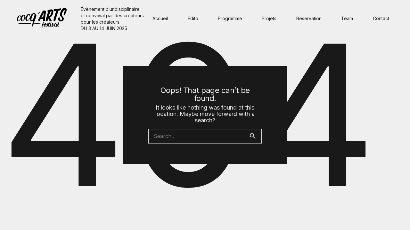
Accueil (160, 18)
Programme (230, 18)
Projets (269, 18)
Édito (193, 18)
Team (347, 18)
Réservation (309, 18)
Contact (381, 18)
